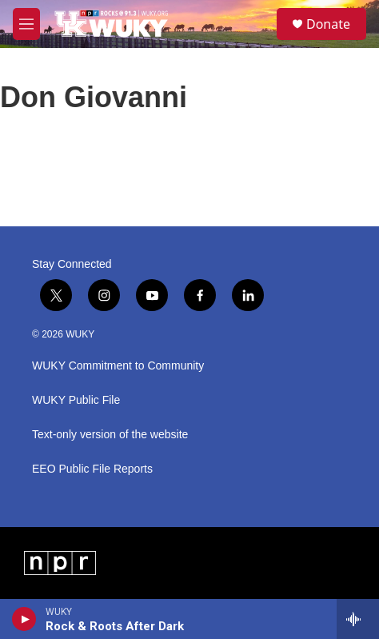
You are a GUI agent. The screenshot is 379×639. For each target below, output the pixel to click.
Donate (328, 24)
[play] (24, 619)
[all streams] (358, 619)
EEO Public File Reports (92, 469)
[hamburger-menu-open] (26, 24)
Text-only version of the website (110, 435)
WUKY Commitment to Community (118, 366)
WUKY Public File (76, 400)
